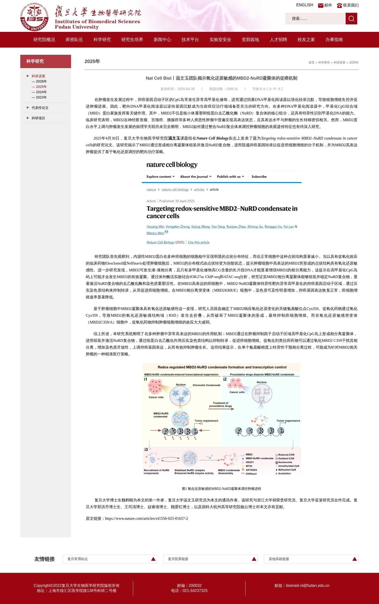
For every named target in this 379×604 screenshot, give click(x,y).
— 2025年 (39, 87)
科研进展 (38, 76)
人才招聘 (278, 39)
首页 (311, 62)
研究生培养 (132, 39)
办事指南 (334, 39)
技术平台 (190, 39)
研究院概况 (44, 39)
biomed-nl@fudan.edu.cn (307, 585)
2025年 (354, 62)
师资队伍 (74, 39)
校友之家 (306, 39)
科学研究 (102, 39)
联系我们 (351, 5)
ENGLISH (304, 5)
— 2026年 (39, 81)
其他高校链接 (279, 559)
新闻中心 (162, 39)
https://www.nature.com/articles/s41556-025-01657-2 (146, 518)
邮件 (328, 5)
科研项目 (38, 118)
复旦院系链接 (178, 559)
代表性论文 (40, 108)
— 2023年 (39, 97)
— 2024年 (39, 92)
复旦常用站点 (77, 559)
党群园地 (250, 39)
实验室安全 (220, 39)
